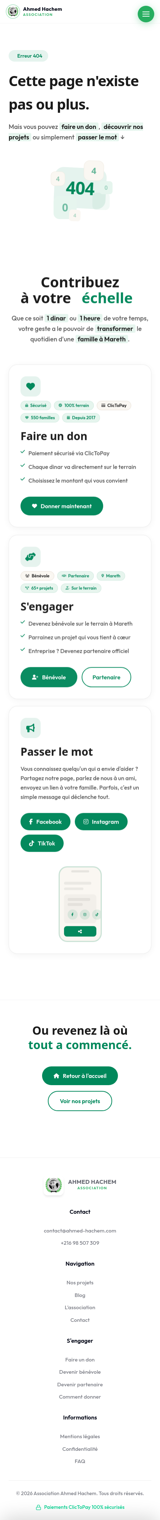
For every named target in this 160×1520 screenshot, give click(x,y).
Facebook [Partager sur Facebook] (45, 822)
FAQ (80, 1461)
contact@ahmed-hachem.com (80, 1230)
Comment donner (80, 1396)
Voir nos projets (80, 1101)
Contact (80, 1319)
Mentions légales (80, 1436)
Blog (80, 1295)
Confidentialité (80, 1448)
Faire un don (80, 1359)
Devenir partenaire (80, 1384)
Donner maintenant (62, 507)
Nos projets (80, 1282)
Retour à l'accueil (80, 1075)
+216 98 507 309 (80, 1242)
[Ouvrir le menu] (146, 14)
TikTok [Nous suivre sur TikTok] (42, 844)
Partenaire (106, 679)
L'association (80, 1307)
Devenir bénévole (80, 1371)
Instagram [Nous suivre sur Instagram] (101, 822)
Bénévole (49, 679)
